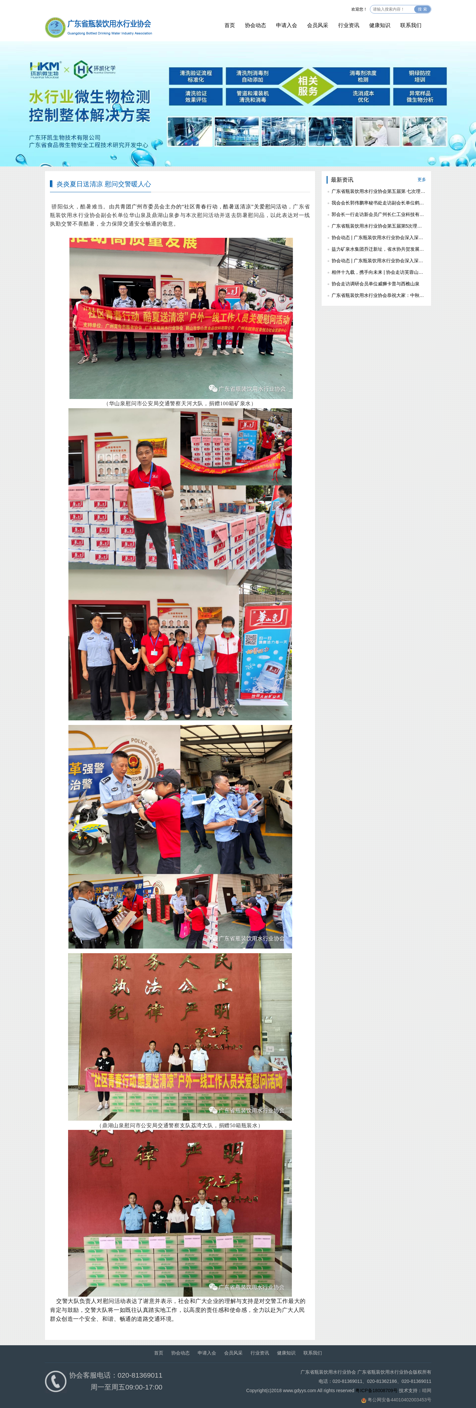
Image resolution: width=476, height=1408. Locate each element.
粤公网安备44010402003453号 (399, 1399)
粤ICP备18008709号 (376, 1390)
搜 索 (422, 9)
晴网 (426, 1390)
